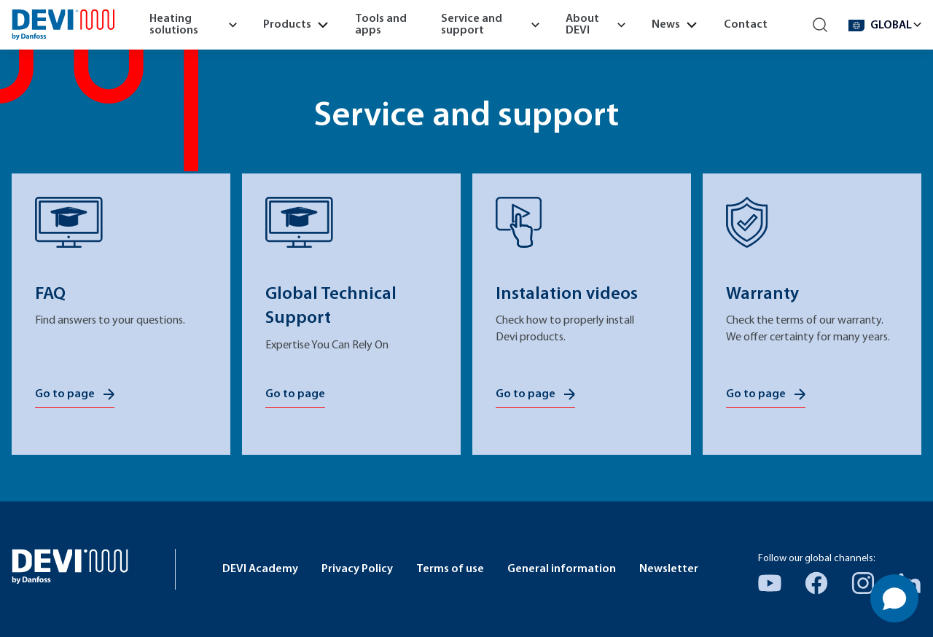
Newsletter (668, 569)
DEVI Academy (260, 569)
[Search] (820, 25)
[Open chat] (894, 598)
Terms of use (450, 569)
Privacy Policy (357, 569)
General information (561, 569)
